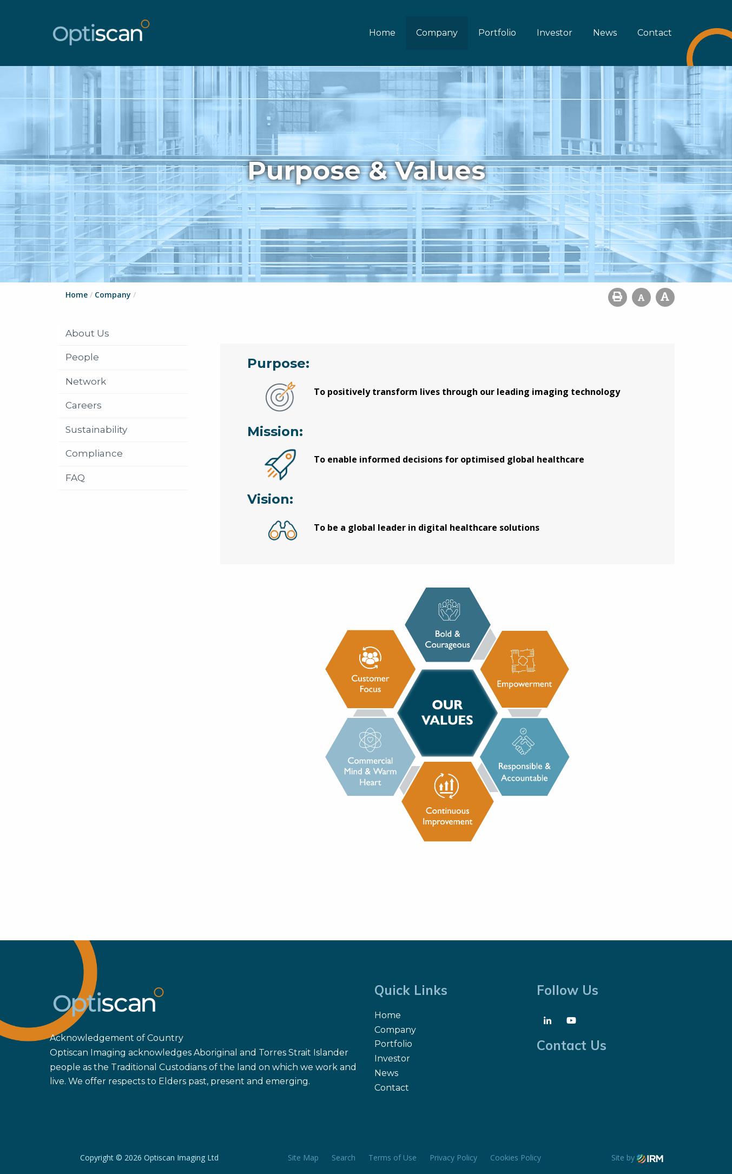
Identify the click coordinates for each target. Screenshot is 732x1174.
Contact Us (571, 1045)
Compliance (94, 453)
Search (343, 1157)
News (605, 33)
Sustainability (96, 429)
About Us (87, 333)
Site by (637, 1157)
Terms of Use (392, 1157)
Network (85, 381)
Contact (654, 33)
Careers (83, 405)
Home (382, 33)
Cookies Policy (515, 1157)
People (82, 357)
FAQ (75, 477)
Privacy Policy (453, 1157)
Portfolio (497, 33)
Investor (554, 33)
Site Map (303, 1157)
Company (437, 33)
